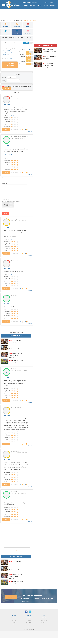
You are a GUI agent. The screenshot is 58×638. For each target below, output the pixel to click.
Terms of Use (44, 620)
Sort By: (4, 81)
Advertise (29, 617)
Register (52, 2)
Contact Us (52, 5)
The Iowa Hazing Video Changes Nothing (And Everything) (15, 355)
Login (45, 2)
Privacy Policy (44, 622)
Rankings (39, 5)
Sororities (32, 5)
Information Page (6, 50)
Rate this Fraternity (10, 65)
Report (30, 131)
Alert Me (7, 88)
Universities (17, 5)
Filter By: (4, 77)
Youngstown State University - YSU (8, 53)
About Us (44, 617)
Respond (6, 129)
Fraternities (25, 5)
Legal (44, 625)
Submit (5, 213)
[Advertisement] (17, 535)
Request (46, 5)
